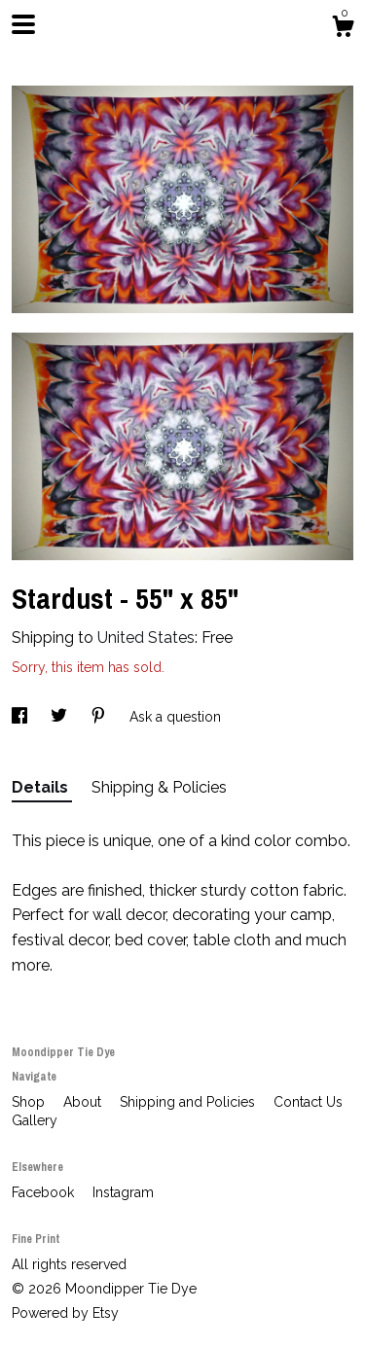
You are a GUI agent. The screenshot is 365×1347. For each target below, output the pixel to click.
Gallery (34, 1120)
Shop (30, 1102)
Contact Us (308, 1102)
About (84, 1102)
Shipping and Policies (189, 1102)
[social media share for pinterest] (100, 717)
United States (146, 637)
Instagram (123, 1192)
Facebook (45, 1192)
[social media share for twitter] (61, 717)
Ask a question (175, 717)
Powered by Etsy (65, 1313)
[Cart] (342, 29)
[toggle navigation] (23, 24)
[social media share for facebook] (21, 717)
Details (42, 787)
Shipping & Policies (159, 787)
